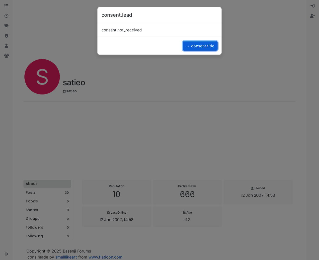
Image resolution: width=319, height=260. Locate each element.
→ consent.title (200, 45)
